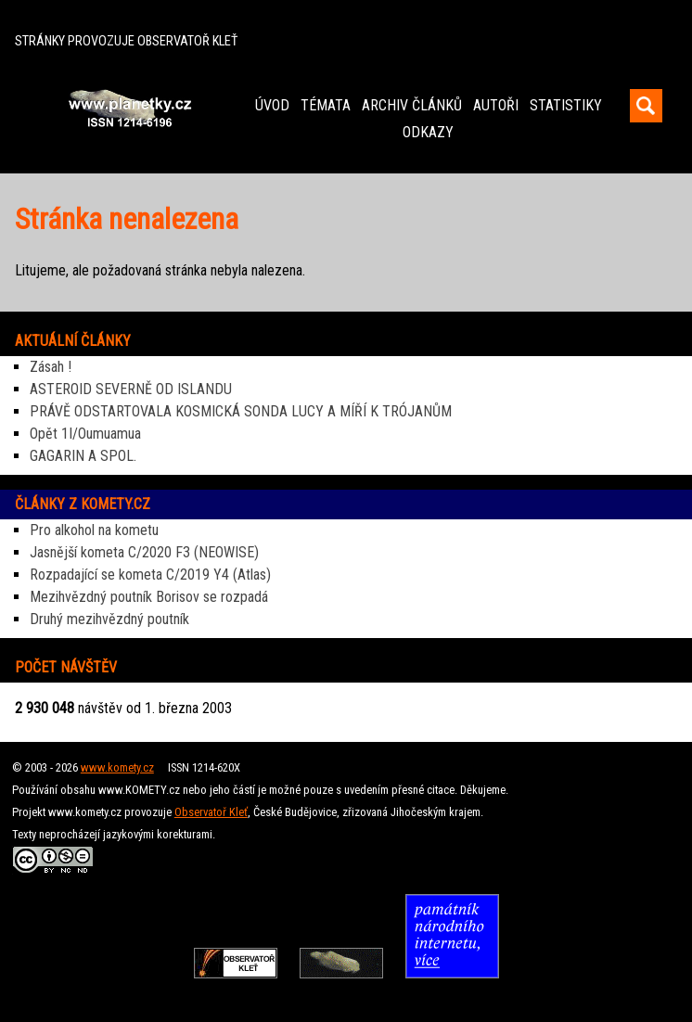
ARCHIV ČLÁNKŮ (412, 105)
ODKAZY (428, 132)
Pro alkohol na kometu (94, 530)
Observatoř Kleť (211, 812)
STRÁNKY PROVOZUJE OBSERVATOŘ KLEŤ (126, 41)
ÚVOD (272, 105)
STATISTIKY (566, 105)
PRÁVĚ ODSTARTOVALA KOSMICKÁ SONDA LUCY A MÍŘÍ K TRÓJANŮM (241, 411)
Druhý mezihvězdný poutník (109, 619)
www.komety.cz (117, 767)
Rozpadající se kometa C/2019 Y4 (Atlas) (150, 574)
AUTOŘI (496, 105)
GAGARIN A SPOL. (83, 456)
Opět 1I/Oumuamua (85, 433)
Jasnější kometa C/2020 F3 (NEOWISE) (144, 552)
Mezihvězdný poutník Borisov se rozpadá (149, 597)
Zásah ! (50, 367)
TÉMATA (326, 105)
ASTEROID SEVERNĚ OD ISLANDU (131, 389)
